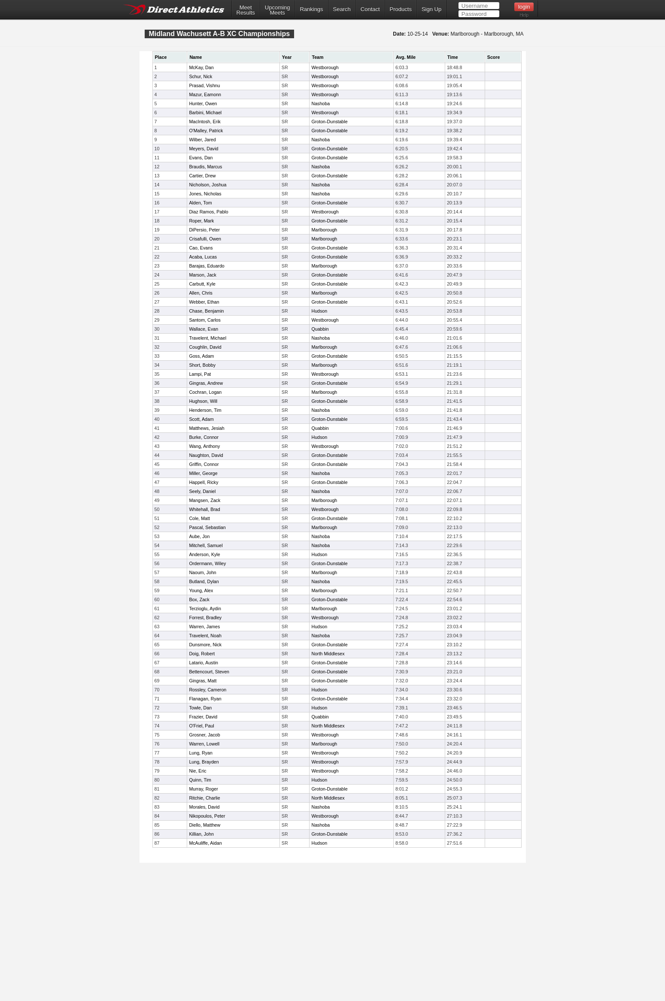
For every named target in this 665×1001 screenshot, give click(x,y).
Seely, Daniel (202, 491)
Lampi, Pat (200, 374)
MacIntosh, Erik (204, 121)
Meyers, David (203, 148)
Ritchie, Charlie (204, 797)
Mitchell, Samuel (205, 545)
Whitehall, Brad (204, 509)
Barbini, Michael (205, 112)
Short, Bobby (202, 365)
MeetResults (246, 10)
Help (523, 15)
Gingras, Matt (202, 680)
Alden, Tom (200, 202)
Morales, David (204, 806)
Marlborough (324, 229)
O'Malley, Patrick (206, 130)
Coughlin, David (205, 347)
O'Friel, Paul (201, 725)
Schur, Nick (200, 76)
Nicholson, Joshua (207, 184)
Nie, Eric (197, 770)
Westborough (324, 67)
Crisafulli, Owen (205, 238)
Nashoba (320, 103)
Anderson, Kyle (204, 554)
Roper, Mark (201, 220)
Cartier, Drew (202, 175)
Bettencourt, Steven (209, 671)
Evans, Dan (201, 157)
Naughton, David (206, 455)
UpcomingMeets (277, 10)
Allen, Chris (200, 292)
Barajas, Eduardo (206, 265)
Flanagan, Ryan (205, 698)
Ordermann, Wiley (207, 563)
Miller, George (203, 473)
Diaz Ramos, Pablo (208, 211)
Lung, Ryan (201, 752)
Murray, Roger (203, 788)
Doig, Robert (202, 653)
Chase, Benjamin (206, 310)
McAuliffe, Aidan (205, 843)
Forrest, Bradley (205, 617)
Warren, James (204, 626)
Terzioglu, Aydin (205, 608)
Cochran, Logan (205, 392)
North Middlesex (327, 653)
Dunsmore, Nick (205, 644)
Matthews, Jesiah (206, 428)
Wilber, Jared (202, 139)
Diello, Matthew (204, 825)
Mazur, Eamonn (205, 94)
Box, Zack (199, 599)
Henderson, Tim (205, 410)
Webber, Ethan (204, 301)
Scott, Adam (201, 419)
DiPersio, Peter (204, 229)
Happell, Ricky (203, 482)
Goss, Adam (201, 356)
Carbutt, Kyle (202, 283)
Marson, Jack (202, 274)
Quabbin (319, 329)
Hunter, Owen (203, 103)
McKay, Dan (201, 67)
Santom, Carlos (204, 320)
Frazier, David (203, 716)
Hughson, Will (203, 401)
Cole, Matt (199, 518)
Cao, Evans (201, 247)
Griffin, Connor (204, 464)
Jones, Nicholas (205, 193)
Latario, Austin (203, 662)
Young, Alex (201, 590)
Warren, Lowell (204, 743)
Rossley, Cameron (207, 689)
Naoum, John (202, 572)
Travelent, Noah (205, 635)
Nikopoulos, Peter (207, 815)
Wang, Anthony (204, 446)
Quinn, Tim (200, 779)
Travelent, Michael (207, 338)
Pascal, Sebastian (207, 527)
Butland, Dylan (204, 581)
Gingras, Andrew (206, 383)
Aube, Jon (199, 536)
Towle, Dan (200, 707)
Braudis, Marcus (205, 166)
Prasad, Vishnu (204, 85)
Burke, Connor (204, 437)
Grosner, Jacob (204, 734)
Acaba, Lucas (203, 256)
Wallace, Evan (203, 329)
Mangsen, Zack (204, 500)
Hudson (319, 310)
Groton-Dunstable (329, 121)
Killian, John (201, 834)
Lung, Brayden (204, 761)
